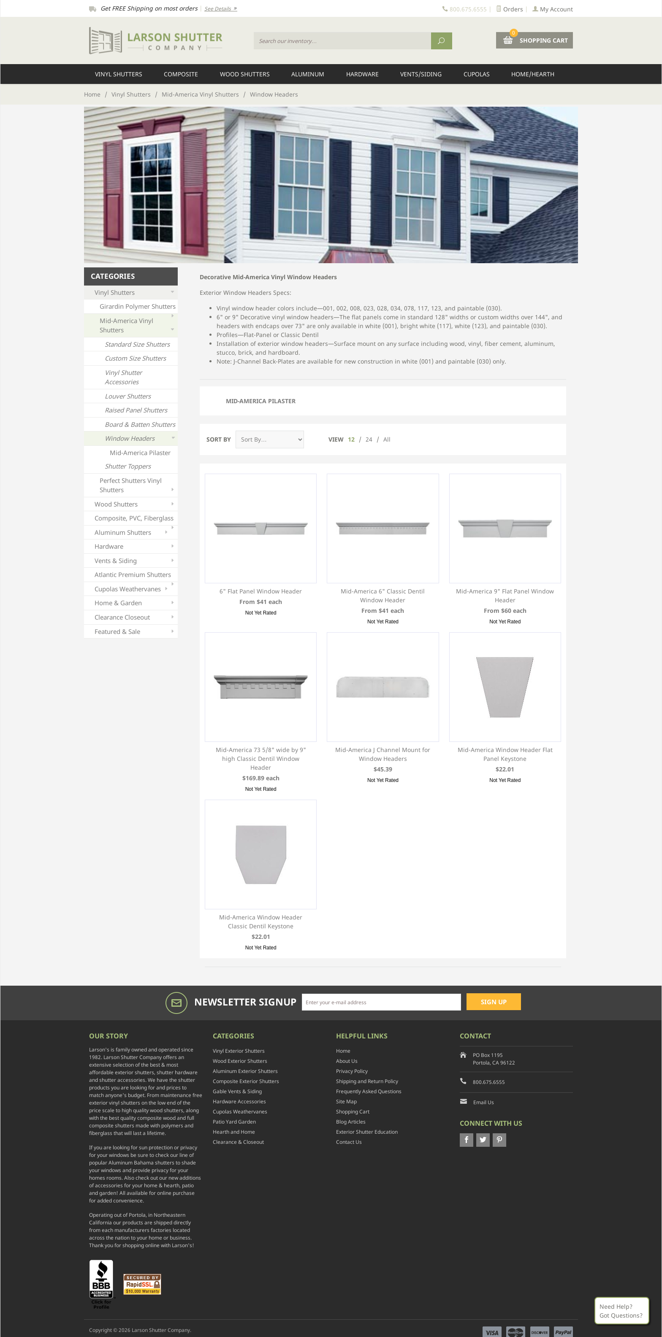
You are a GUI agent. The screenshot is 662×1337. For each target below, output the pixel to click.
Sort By (218, 439)
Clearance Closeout (135, 617)
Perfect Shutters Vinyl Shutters (138, 485)
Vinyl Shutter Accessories (123, 377)
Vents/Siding (421, 74)
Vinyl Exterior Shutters (239, 1050)
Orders (509, 9)
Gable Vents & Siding (237, 1091)
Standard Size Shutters (137, 344)
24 (369, 439)
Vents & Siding (135, 561)
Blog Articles (351, 1121)
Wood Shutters (245, 74)
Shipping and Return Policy (367, 1081)
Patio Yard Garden (234, 1121)
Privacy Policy (352, 1071)
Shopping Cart (352, 1111)
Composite (181, 74)
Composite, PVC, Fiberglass (135, 519)
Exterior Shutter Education (367, 1131)
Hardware (362, 74)
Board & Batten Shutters (140, 424)
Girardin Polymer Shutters (138, 307)
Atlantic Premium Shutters (135, 576)
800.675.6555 (489, 1082)
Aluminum (307, 74)
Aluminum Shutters (132, 532)
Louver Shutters (128, 396)
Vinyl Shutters (118, 74)
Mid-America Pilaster (261, 401)
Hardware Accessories (239, 1101)
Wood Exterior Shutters (240, 1061)
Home (92, 94)
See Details (220, 8)
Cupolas (477, 74)
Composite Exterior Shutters (246, 1081)
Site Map (346, 1101)
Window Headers (140, 438)
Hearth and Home (234, 1131)
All (387, 439)
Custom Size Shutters (135, 358)
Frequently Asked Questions (369, 1091)
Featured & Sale (135, 631)
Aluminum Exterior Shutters (245, 1071)
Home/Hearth (532, 74)
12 (351, 439)
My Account (552, 9)
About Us (347, 1061)
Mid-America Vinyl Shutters (200, 94)
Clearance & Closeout (238, 1142)
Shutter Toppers (128, 466)
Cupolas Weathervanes (132, 589)
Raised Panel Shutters (136, 410)
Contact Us (349, 1142)
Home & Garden (135, 603)
